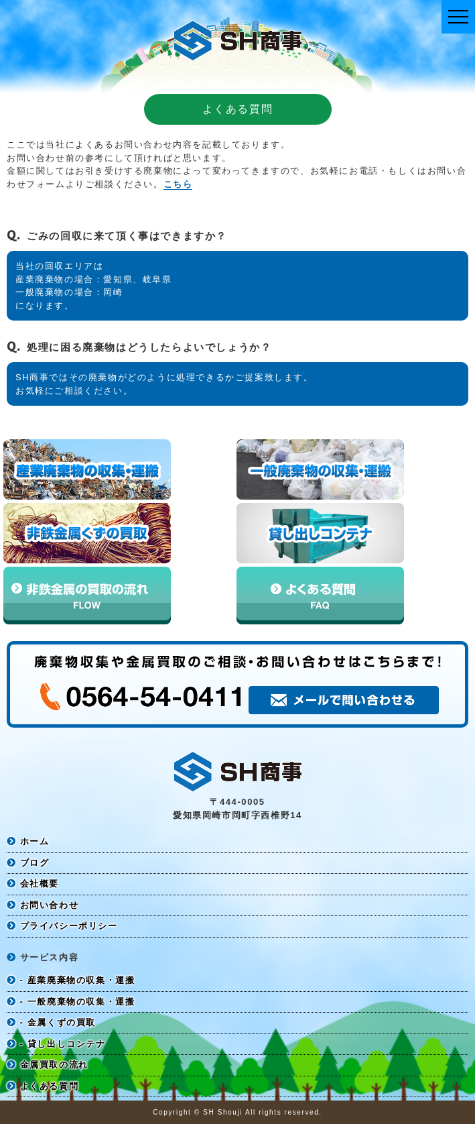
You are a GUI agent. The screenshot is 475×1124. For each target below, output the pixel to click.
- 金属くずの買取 (51, 1022)
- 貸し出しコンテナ (56, 1044)
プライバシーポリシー (62, 926)
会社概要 (33, 884)
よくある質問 (42, 1086)
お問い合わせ (42, 905)
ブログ (28, 863)
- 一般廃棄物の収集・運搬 (71, 1002)
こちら (178, 184)
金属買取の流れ (47, 1065)
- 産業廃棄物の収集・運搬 (71, 980)
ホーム (28, 841)
